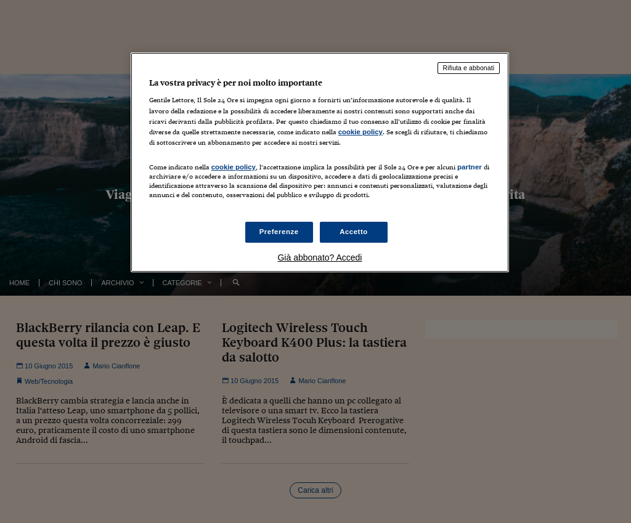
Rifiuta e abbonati (469, 67)
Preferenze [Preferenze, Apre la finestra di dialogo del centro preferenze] (279, 231)
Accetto (354, 231)
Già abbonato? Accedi (319, 257)
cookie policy (360, 132)
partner (469, 167)
